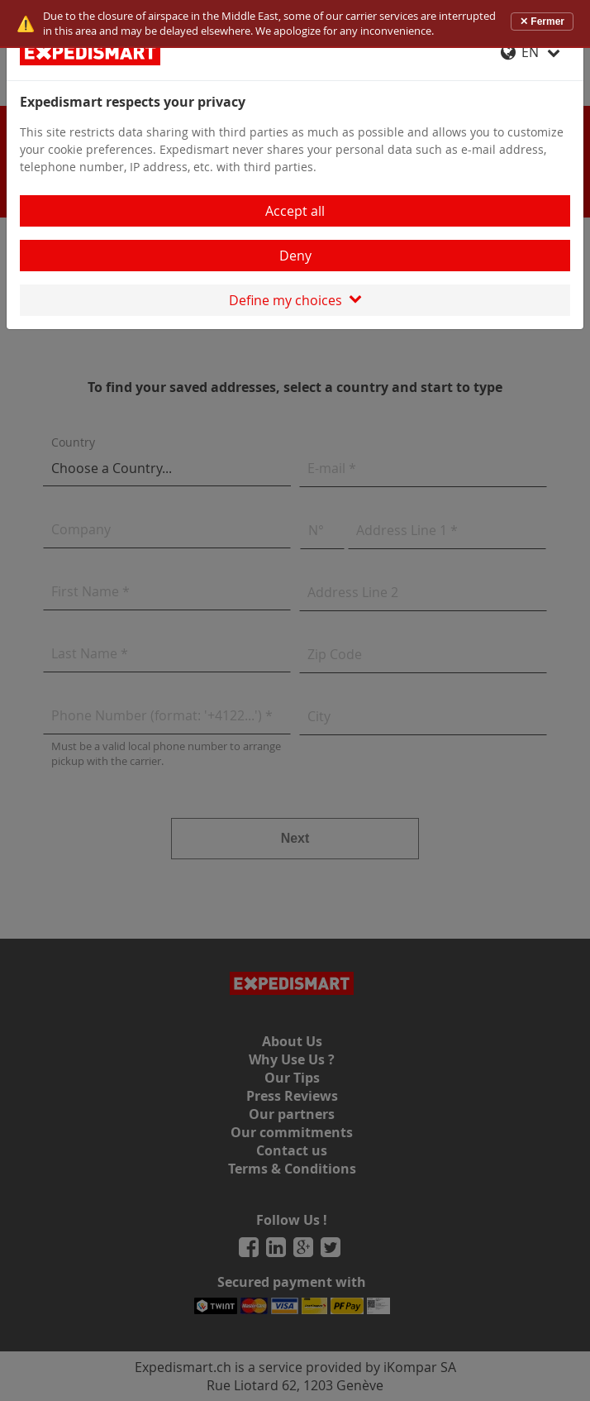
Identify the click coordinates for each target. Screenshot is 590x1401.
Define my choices (295, 300)
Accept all (295, 211)
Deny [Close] (295, 255)
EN (530, 52)
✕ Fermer (542, 21)
